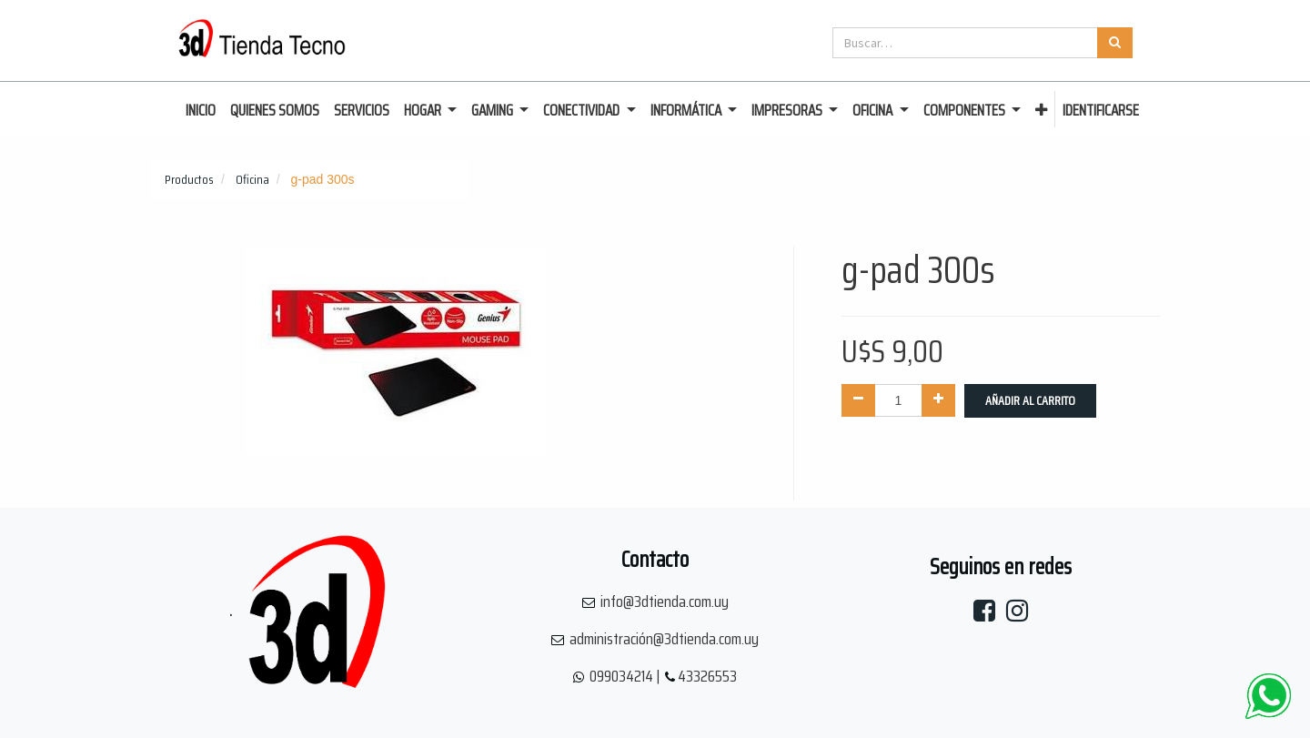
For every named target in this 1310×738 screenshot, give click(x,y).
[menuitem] (200, 111)
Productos (189, 179)
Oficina (252, 179)
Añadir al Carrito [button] (1030, 400)
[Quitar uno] (858, 400)
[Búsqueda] (1115, 42)
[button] (1041, 111)
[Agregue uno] (938, 400)
